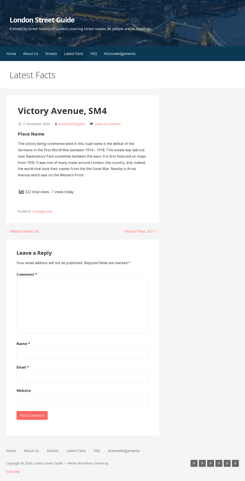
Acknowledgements (120, 53)
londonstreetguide (71, 124)
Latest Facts (73, 53)
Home (11, 53)
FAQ (93, 53)
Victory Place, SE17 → (142, 231)
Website (24, 390)
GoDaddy (13, 471)
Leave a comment (108, 124)
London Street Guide (42, 19)
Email (23, 367)
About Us (30, 53)
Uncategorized (42, 211)
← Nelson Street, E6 (22, 231)
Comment (27, 274)
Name (23, 343)
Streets (51, 53)
